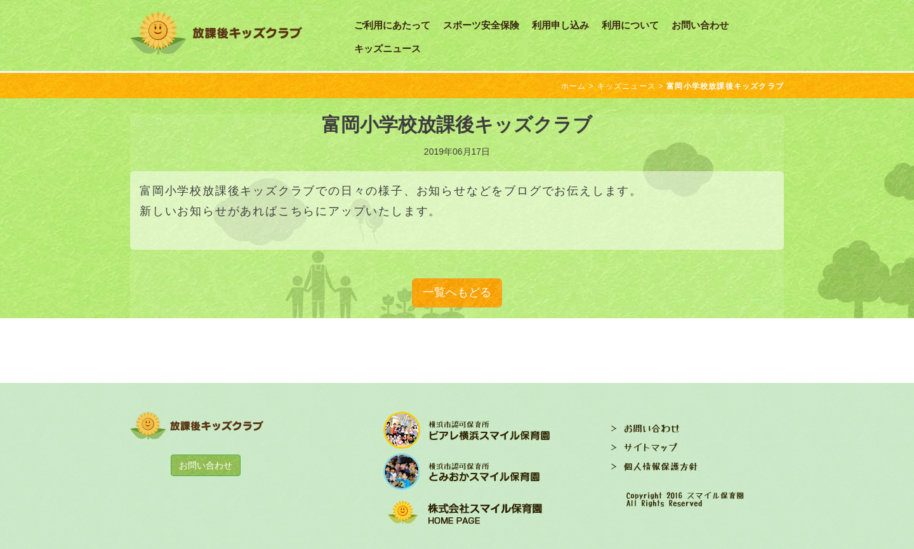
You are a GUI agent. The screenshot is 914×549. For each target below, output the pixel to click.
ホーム (573, 86)
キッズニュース (387, 48)
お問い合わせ (700, 25)
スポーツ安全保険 (481, 25)
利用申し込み (560, 25)
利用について (630, 25)
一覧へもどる (457, 292)
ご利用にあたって (392, 25)
